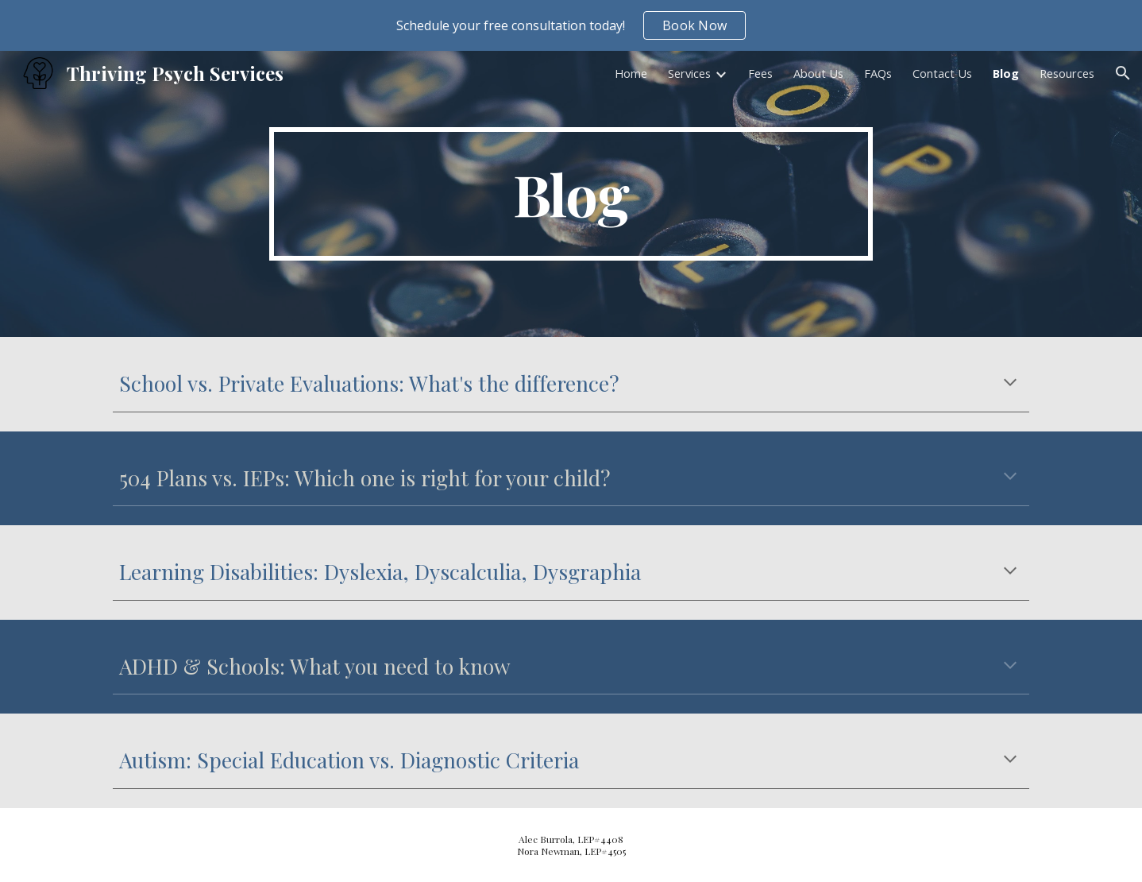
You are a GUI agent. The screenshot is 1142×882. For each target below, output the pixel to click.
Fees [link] (760, 73)
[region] (571, 25)
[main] (571, 194)
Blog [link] (1006, 73)
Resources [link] (1067, 73)
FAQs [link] (878, 73)
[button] (1123, 73)
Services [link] (689, 73)
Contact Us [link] (942, 73)
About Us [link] (818, 73)
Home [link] (631, 73)
